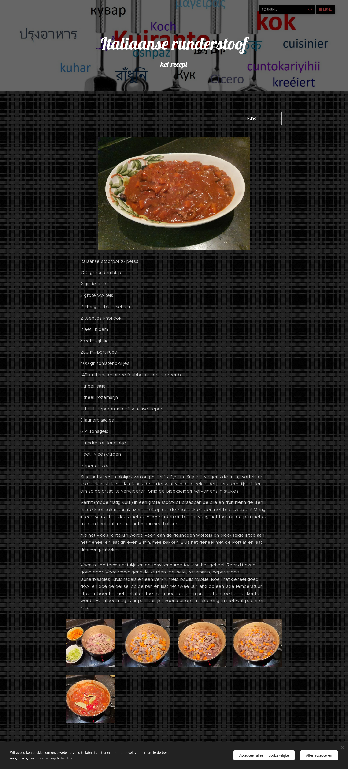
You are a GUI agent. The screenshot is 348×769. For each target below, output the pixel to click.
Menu (325, 10)
